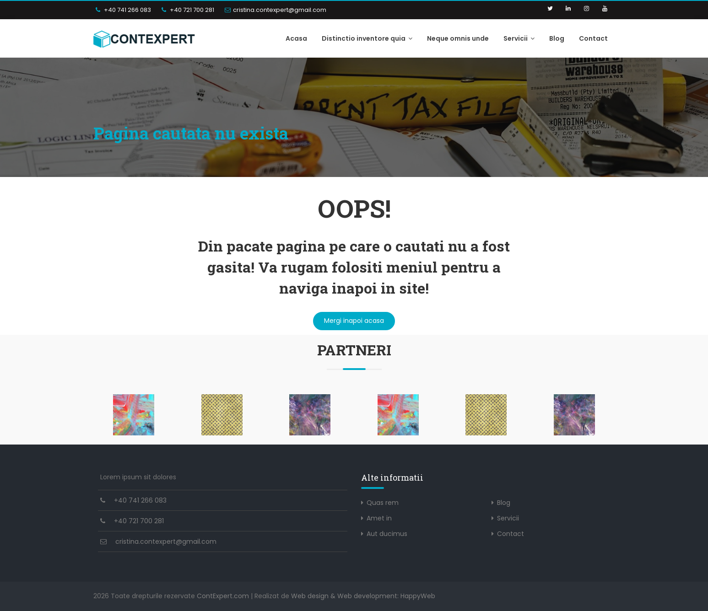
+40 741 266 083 (123, 9)
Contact (593, 38)
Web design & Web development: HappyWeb (363, 595)
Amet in (379, 518)
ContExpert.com (223, 595)
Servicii (519, 38)
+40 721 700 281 (188, 9)
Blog (556, 38)
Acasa (296, 38)
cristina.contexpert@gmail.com (275, 9)
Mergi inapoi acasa (354, 320)
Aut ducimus (387, 533)
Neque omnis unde (458, 38)
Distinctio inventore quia (367, 38)
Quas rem (383, 502)
